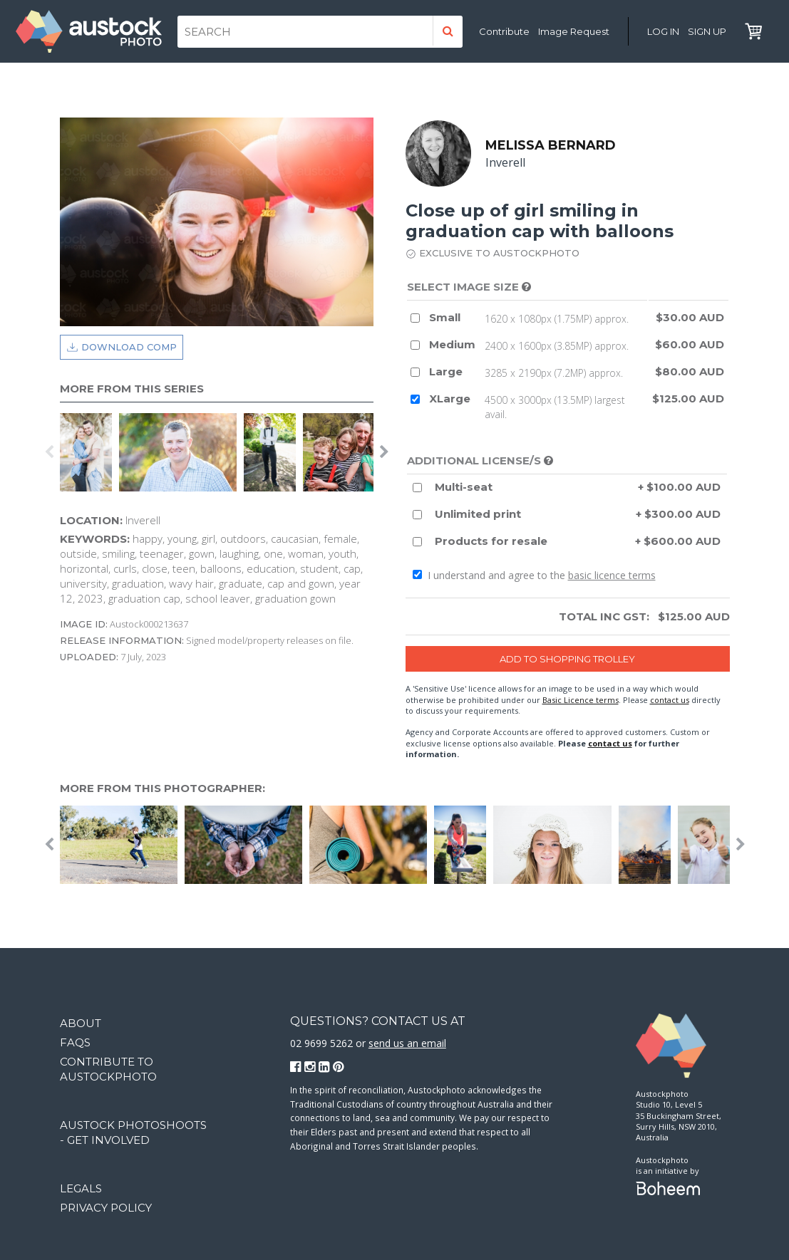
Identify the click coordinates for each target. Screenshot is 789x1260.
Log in (663, 31)
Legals (81, 1188)
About (80, 1023)
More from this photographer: (162, 788)
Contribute (504, 31)
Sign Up (707, 31)
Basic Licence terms (580, 699)
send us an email (407, 1043)
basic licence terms (612, 575)
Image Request (573, 31)
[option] (89, 452)
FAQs (75, 1042)
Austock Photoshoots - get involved (133, 1132)
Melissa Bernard (551, 145)
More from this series (132, 388)
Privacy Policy (106, 1207)
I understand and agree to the (534, 575)
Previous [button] (49, 452)
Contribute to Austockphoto (108, 1069)
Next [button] (384, 452)
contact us (669, 699)
